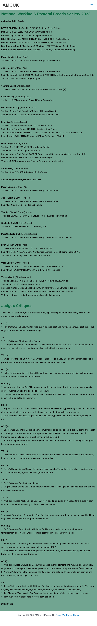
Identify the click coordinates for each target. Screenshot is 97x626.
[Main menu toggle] (92, 5)
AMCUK (11, 5)
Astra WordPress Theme (68, 615)
